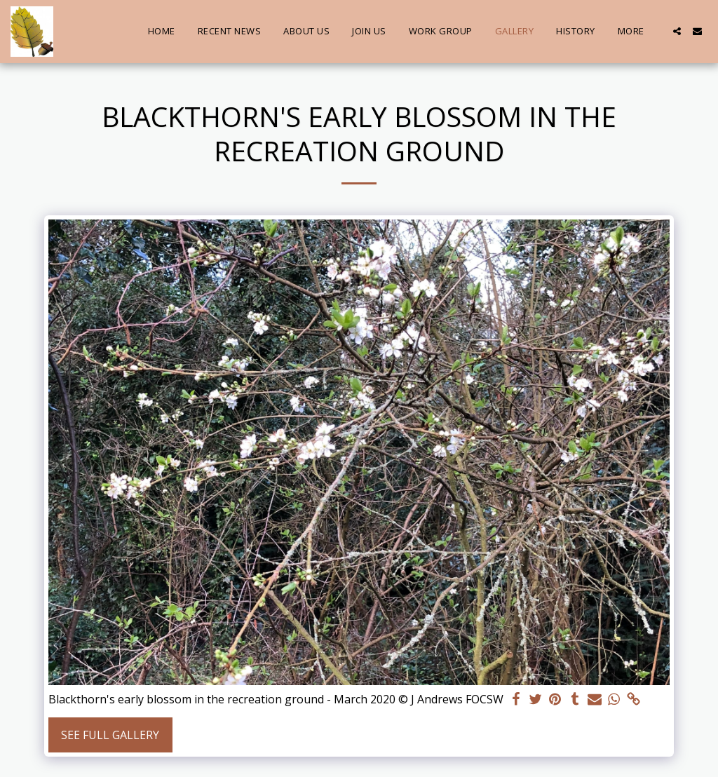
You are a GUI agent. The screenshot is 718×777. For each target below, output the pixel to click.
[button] (677, 31)
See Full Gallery (110, 735)
